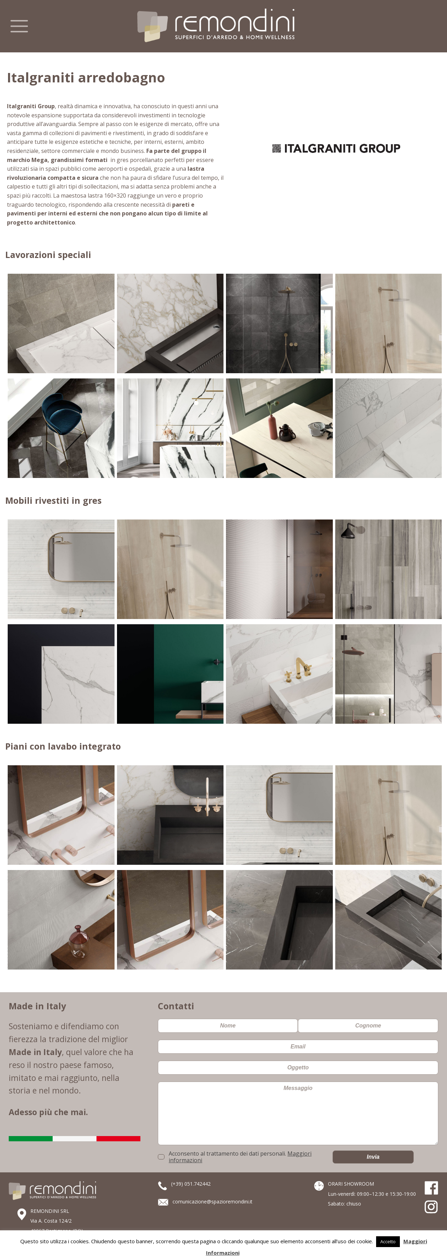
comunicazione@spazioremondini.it (212, 1201)
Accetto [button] (388, 1241)
